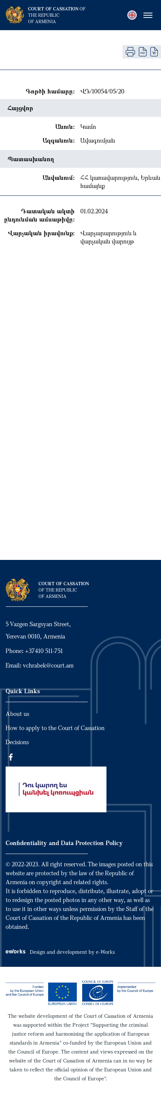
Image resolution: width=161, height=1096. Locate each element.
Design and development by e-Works (60, 951)
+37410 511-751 (44, 651)
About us (17, 714)
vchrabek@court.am (48, 665)
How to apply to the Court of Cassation (55, 728)
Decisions (17, 742)
